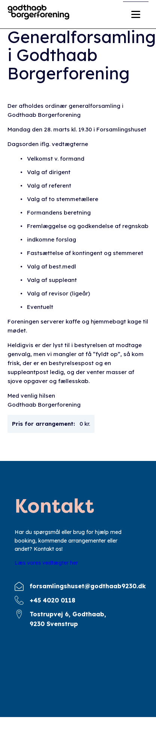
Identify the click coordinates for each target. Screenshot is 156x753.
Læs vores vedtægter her (46, 562)
